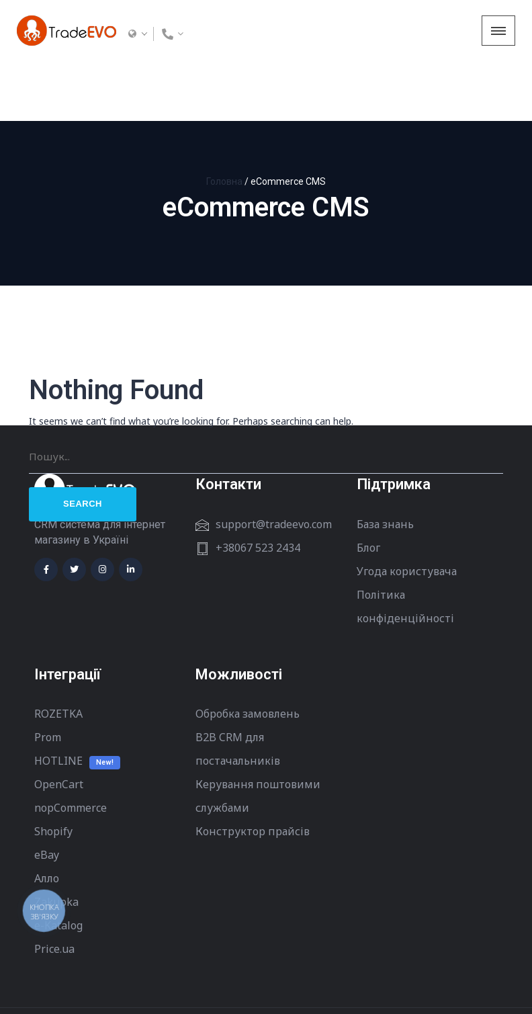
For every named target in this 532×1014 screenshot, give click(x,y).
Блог (368, 487)
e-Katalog (58, 864)
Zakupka (56, 841)
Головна (224, 121)
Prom (47, 676)
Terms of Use (62, 981)
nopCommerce (70, 747)
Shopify (53, 770)
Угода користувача (407, 510)
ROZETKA (58, 653)
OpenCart (58, 723)
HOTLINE (58, 700)
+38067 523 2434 (258, 487)
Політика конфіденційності (405, 546)
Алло (46, 817)
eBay (46, 794)
